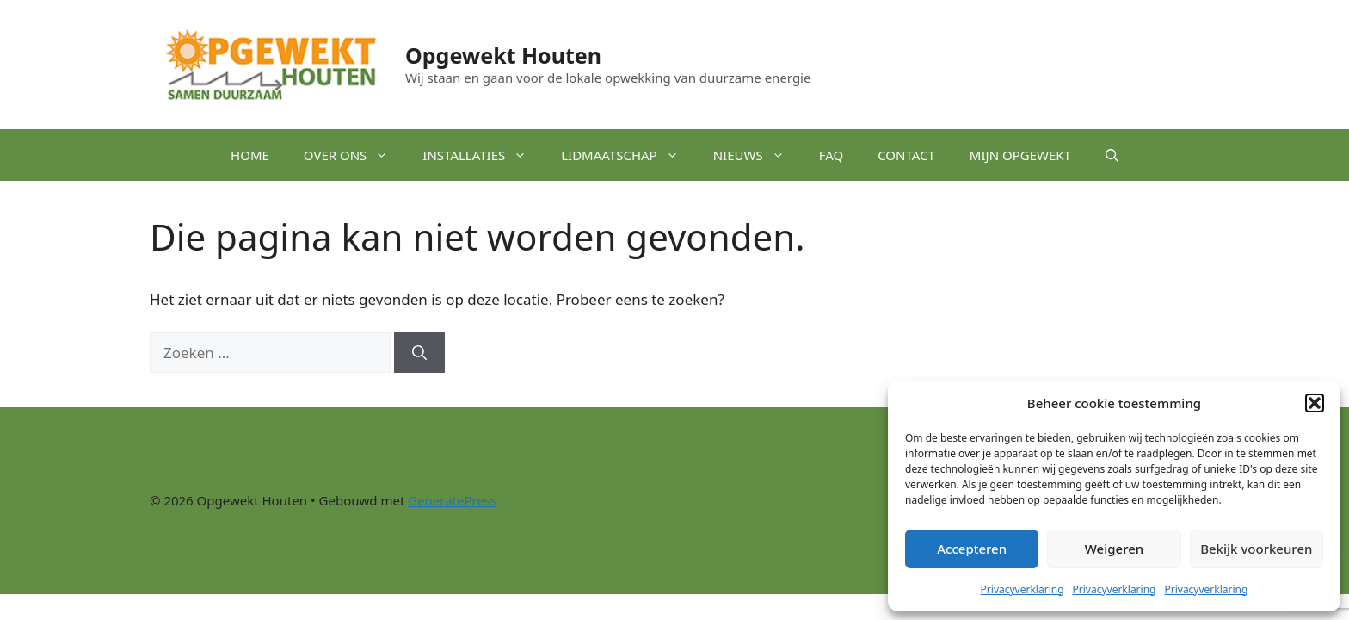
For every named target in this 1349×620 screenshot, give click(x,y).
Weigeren (1114, 548)
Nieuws (757, 155)
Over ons (355, 155)
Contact (906, 155)
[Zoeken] (419, 353)
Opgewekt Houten (503, 55)
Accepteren (972, 548)
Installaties (483, 155)
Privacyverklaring (1022, 589)
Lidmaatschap (628, 155)
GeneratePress (452, 500)
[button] (1314, 403)
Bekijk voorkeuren (1256, 548)
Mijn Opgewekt (1020, 155)
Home (250, 155)
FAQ (831, 155)
